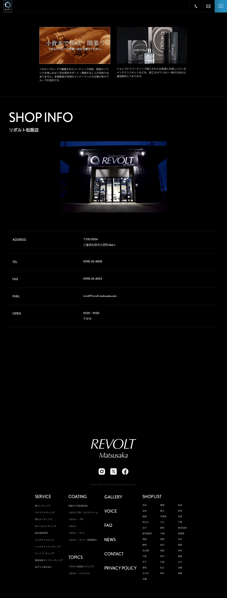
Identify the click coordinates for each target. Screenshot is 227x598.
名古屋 (145, 551)
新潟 (180, 512)
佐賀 (180, 568)
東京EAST (182, 529)
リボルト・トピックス (79, 574)
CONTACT (114, 555)
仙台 (144, 512)
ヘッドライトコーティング (47, 547)
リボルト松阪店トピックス (81, 567)
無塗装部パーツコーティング (49, 561)
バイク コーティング (44, 513)
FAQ (108, 526)
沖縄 (144, 580)
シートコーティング (44, 554)
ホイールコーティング (45, 527)
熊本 (162, 574)
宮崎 (180, 574)
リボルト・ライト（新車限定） (83, 540)
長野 (162, 540)
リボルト (72, 527)
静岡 (144, 546)
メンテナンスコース (44, 540)
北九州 (145, 574)
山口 (180, 563)
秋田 (180, 506)
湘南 (144, 540)
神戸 (162, 557)
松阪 (162, 551)
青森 (162, 506)
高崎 (144, 517)
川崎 (162, 534)
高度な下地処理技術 (78, 506)
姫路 (180, 557)
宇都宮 (163, 517)
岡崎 (180, 546)
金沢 (162, 546)
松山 (162, 568)
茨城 (180, 517)
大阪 (144, 557)
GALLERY (113, 498)
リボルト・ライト (76, 533)
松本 (180, 540)
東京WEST (147, 534)
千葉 (180, 523)
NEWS (110, 540)
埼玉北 (145, 523)
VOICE (110, 512)
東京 (162, 529)
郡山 (162, 512)
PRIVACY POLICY (120, 569)
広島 (162, 563)
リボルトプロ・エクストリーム (83, 513)
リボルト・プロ (75, 520)
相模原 (181, 534)
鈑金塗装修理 (41, 533)
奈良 (180, 551)
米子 (144, 563)
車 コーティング (42, 506)
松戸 (144, 529)
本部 (144, 506)
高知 (144, 568)
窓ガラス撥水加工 (43, 567)
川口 (162, 523)
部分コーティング (43, 520)
